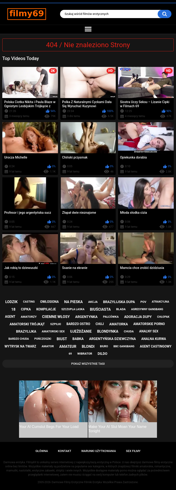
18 (13, 309)
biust (62, 339)
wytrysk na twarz (20, 346)
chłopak (163, 316)
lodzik (11, 302)
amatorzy (28, 316)
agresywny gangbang (147, 309)
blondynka (107, 331)
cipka (26, 309)
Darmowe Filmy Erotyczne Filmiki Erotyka (77, 482)
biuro (104, 346)
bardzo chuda (18, 338)
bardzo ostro (78, 324)
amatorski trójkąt (27, 324)
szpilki (55, 324)
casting (29, 301)
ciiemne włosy (56, 317)
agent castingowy (155, 346)
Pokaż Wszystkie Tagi (88, 363)
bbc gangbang (123, 346)
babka (78, 339)
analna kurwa (153, 339)
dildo (102, 354)
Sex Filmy (133, 451)
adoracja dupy (138, 317)
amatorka (118, 324)
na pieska (73, 302)
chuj (100, 324)
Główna (42, 451)
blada (121, 309)
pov (143, 302)
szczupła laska (73, 309)
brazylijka (26, 331)
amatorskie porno (149, 324)
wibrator (84, 353)
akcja (93, 302)
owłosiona (49, 302)
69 (70, 353)
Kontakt (64, 451)
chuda (129, 331)
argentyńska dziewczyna (112, 339)
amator (48, 346)
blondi (88, 346)
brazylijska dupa (119, 302)
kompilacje (46, 309)
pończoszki (42, 338)
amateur (67, 346)
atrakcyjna (160, 301)
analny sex (148, 331)
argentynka (86, 317)
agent (10, 316)
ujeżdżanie (81, 331)
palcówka (111, 316)
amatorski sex (53, 331)
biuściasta (100, 309)
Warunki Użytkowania (98, 451)
